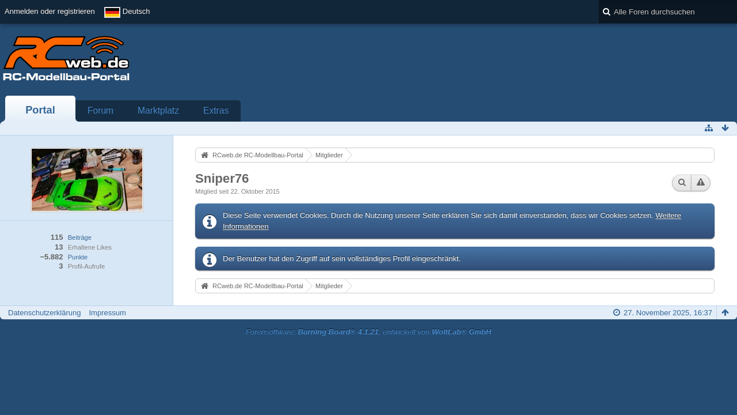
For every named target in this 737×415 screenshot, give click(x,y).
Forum (100, 110)
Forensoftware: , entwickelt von (368, 331)
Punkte (78, 257)
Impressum (107, 312)
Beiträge (80, 237)
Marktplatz (158, 110)
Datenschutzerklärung (44, 312)
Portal (40, 110)
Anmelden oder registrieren (50, 11)
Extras (216, 110)
